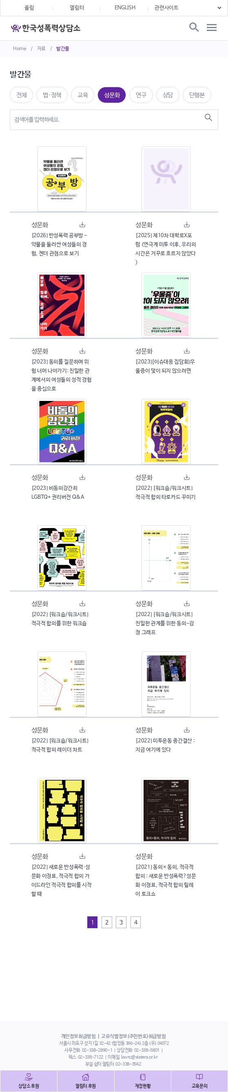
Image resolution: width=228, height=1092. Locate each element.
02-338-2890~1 (97, 1050)
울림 (29, 8)
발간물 (62, 49)
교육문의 (200, 1086)
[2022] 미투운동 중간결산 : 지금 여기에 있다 (165, 745)
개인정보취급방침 (78, 1036)
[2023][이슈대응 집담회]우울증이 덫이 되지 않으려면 (165, 366)
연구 (141, 95)
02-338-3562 (128, 1064)
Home (20, 49)
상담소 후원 (28, 1086)
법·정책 (52, 95)
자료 (41, 49)
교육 (82, 95)
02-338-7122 (90, 1057)
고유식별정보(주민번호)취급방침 (133, 1036)
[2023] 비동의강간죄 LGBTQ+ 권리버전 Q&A (57, 492)
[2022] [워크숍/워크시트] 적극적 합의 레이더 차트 (60, 745)
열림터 (77, 8)
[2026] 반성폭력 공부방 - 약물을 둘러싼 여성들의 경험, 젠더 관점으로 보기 (59, 245)
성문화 (112, 95)
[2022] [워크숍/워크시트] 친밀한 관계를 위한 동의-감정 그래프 (164, 624)
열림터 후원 (85, 1086)
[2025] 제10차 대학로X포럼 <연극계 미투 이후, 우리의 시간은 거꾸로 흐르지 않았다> (165, 249)
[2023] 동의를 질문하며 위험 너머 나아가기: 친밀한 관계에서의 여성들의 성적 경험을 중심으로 (61, 375)
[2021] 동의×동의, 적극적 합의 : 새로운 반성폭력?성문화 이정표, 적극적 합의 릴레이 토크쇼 (165, 880)
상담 (168, 95)
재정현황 (143, 1086)
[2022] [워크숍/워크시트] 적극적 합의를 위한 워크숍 (60, 619)
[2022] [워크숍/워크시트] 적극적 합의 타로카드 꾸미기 (165, 492)
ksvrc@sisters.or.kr (139, 1057)
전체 (21, 95)
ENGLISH (125, 8)
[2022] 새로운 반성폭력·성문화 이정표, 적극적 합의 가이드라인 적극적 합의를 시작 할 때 (61, 880)
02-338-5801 (146, 1050)
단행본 (197, 95)
